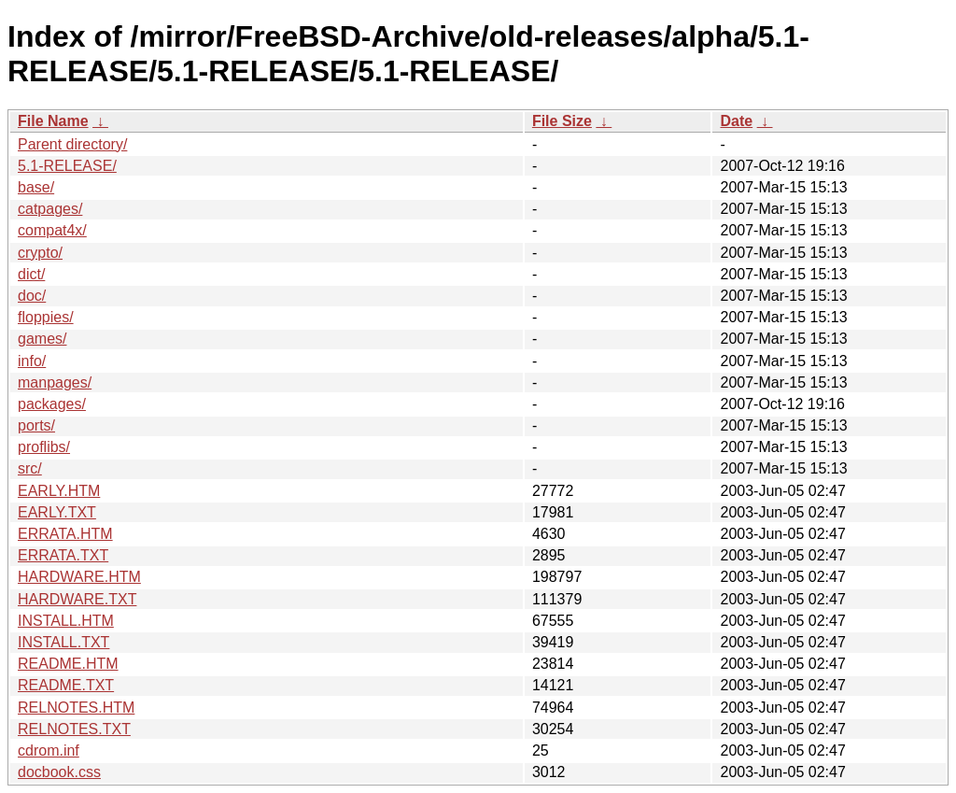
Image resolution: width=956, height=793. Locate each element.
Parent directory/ (72, 144)
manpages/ (54, 382)
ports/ (36, 425)
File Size (562, 121)
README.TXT (66, 685)
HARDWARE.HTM (79, 577)
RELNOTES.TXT (74, 729)
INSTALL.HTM (66, 621)
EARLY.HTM (59, 491)
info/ (32, 361)
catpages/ (50, 209)
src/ (30, 468)
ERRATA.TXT (63, 555)
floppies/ (46, 317)
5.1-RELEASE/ (67, 166)
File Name (53, 121)
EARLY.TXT (57, 512)
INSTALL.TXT (63, 642)
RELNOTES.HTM (76, 707)
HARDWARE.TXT (77, 599)
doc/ (32, 296)
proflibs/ (44, 447)
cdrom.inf (48, 750)
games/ (42, 339)
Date (736, 121)
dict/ (31, 274)
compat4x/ (52, 230)
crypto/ (40, 253)
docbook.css (59, 772)
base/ (36, 187)
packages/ (52, 404)
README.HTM (68, 664)
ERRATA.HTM (65, 534)
